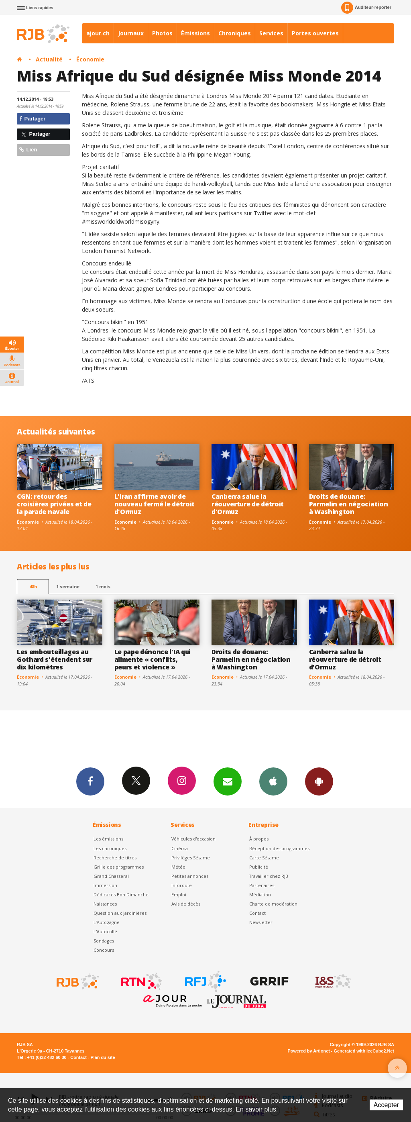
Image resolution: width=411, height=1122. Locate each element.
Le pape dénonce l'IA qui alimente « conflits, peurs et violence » (152, 659)
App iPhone (273, 781)
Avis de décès (185, 903)
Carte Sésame (264, 857)
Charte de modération (273, 903)
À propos (259, 838)
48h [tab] (33, 586)
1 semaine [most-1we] (67, 586)
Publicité (258, 866)
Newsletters (228, 781)
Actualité (49, 59)
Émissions (195, 33)
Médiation (260, 894)
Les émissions (108, 838)
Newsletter (261, 922)
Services (271, 33)
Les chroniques (110, 848)
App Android (319, 781)
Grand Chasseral (111, 876)
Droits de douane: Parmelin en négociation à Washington (348, 504)
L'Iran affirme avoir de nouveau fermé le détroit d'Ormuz (154, 504)
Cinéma (179, 848)
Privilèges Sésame (190, 857)
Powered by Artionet (309, 1051)
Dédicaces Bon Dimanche (121, 894)
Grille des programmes (119, 866)
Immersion (105, 885)
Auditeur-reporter (366, 8)
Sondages (104, 940)
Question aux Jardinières (120, 913)
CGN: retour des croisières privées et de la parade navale (54, 504)
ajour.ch (98, 33)
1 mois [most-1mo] (103, 586)
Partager (32, 119)
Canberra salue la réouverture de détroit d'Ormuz (248, 504)
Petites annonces (189, 876)
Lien (28, 150)
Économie (90, 59)
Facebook (90, 781)
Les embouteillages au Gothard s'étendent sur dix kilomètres (54, 659)
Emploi (178, 894)
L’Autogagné (107, 922)
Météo (178, 866)
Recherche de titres (115, 857)
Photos (162, 33)
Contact (257, 913)
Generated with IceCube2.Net (364, 1051)
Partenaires (261, 885)
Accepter (386, 1105)
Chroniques (234, 33)
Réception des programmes (279, 848)
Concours (104, 950)
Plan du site (102, 1057)
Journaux (131, 33)
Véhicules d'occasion (193, 838)
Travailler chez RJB (268, 876)
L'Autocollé (105, 931)
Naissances (105, 903)
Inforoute (181, 885)
